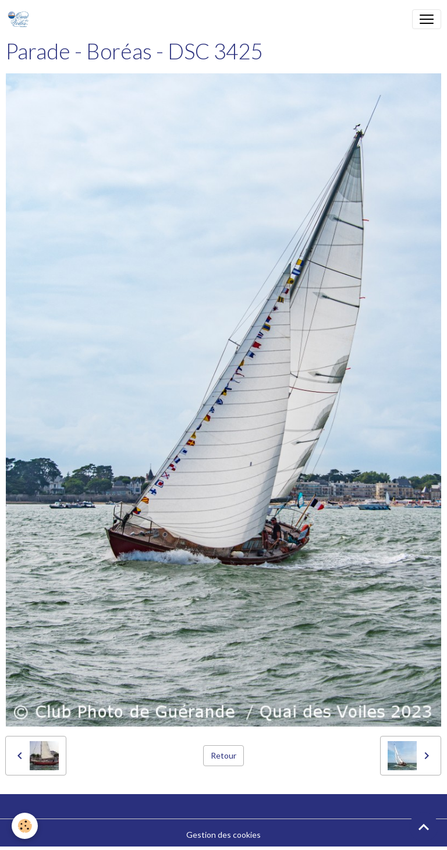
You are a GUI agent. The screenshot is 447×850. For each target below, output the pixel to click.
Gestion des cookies (223, 835)
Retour (223, 755)
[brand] (21, 19)
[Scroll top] (423, 826)
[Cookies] (25, 826)
